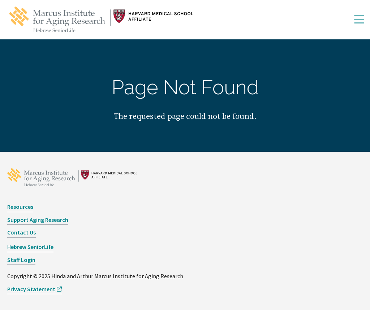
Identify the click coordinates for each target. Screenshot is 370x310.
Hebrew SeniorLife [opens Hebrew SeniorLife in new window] (30, 246)
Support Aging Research (37, 219)
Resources (20, 206)
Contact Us (21, 232)
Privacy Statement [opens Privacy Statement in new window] (31, 289)
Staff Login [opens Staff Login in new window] (21, 259)
